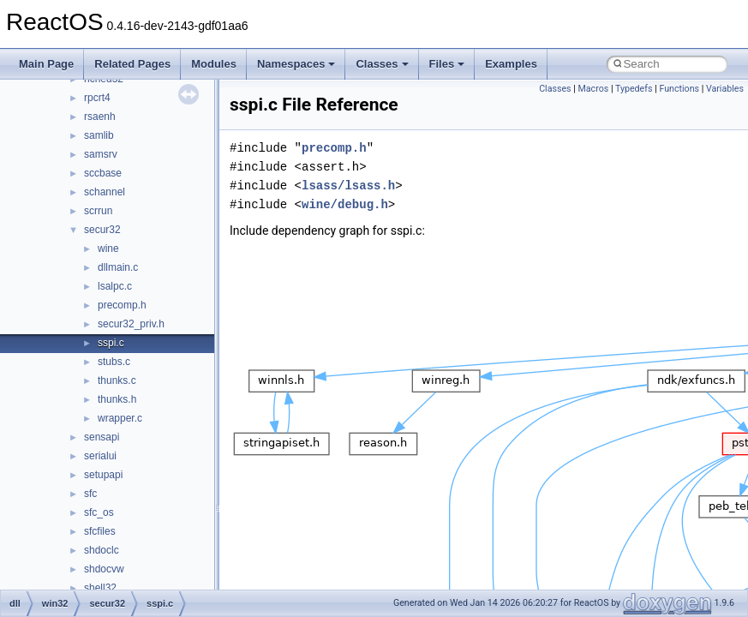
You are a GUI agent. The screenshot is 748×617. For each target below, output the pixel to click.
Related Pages (132, 63)
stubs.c (114, 362)
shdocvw (104, 569)
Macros (593, 88)
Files (447, 63)
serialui (100, 456)
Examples (511, 63)
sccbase (103, 173)
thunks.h (117, 399)
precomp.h (122, 305)
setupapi (103, 475)
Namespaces (296, 63)
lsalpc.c (115, 286)
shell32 (100, 588)
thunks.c (117, 380)
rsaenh (100, 117)
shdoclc (101, 550)
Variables (725, 88)
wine (108, 249)
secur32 (102, 230)
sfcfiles (100, 531)
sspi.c (111, 343)
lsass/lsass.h (348, 185)
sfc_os (99, 512)
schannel (104, 192)
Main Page (46, 63)
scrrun (98, 211)
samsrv (100, 154)
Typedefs (634, 88)
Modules (213, 63)
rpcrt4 (97, 98)
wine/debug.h (345, 204)
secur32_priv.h (131, 324)
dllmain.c (118, 267)
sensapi (101, 437)
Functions (679, 88)
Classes (382, 63)
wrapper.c (120, 418)
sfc (90, 494)
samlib (99, 135)
